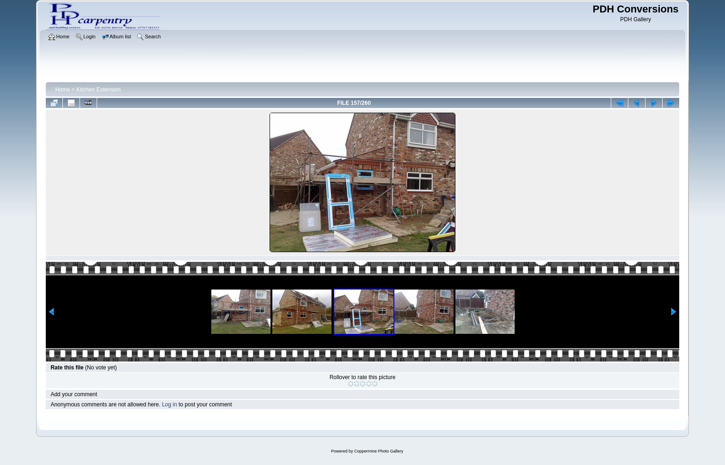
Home (62, 89)
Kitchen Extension (98, 89)
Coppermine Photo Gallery (378, 451)
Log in (169, 404)
